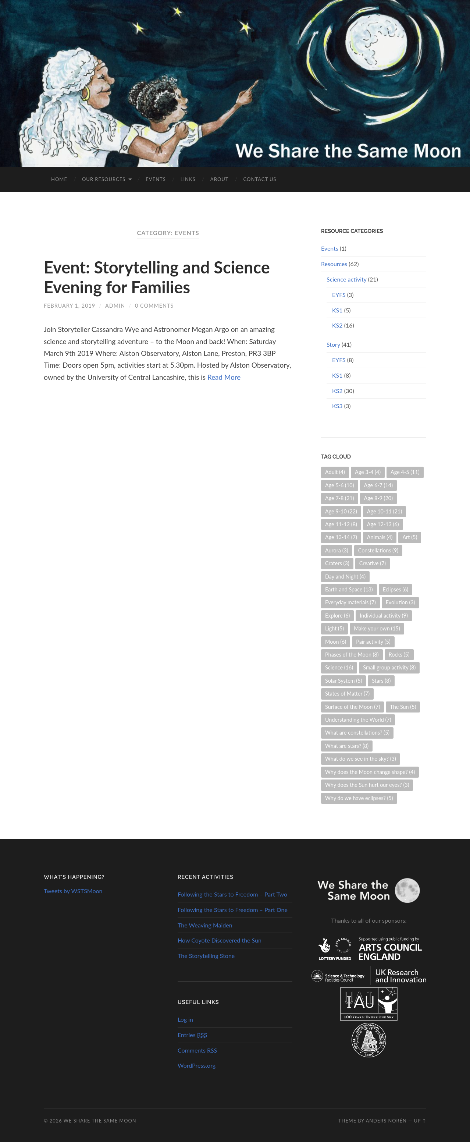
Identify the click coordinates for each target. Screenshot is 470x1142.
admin (115, 306)
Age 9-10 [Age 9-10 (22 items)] (341, 511)
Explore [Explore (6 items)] (337, 615)
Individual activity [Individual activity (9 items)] (383, 615)
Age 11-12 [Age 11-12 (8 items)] (341, 524)
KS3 (337, 405)
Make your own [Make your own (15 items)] (377, 628)
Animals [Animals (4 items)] (380, 537)
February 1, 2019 (69, 306)
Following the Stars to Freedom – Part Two (232, 894)
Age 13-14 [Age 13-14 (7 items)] (341, 537)
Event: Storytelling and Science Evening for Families (157, 277)
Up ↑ (420, 1121)
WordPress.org (197, 1065)
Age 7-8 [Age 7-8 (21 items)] (339, 498)
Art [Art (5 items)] (409, 537)
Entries (192, 1034)
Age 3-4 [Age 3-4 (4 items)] (368, 472)
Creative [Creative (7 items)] (372, 563)
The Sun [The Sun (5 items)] (403, 707)
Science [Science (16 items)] (339, 667)
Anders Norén (386, 1121)
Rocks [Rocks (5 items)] (399, 654)
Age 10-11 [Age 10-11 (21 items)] (384, 511)
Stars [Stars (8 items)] (381, 681)
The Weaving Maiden (205, 925)
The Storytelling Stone (206, 955)
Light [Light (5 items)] (334, 628)
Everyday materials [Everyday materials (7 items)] (350, 602)
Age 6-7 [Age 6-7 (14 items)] (378, 485)
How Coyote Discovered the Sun (219, 940)
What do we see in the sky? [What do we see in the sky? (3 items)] (360, 759)
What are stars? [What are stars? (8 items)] (346, 746)
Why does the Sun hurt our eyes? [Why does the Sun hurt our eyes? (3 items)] (367, 785)
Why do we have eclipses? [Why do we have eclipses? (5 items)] (359, 798)
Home (59, 179)
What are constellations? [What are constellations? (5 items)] (357, 732)
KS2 (337, 325)
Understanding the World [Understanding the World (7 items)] (358, 720)
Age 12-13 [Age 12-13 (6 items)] (383, 524)
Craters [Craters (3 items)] (337, 563)
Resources (334, 263)
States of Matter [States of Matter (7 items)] (347, 693)
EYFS (339, 294)
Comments (197, 1050)
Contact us (260, 179)
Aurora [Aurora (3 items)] (336, 550)
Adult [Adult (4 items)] (335, 472)
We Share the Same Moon (100, 1121)
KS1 (337, 310)
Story (333, 344)
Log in (185, 1019)
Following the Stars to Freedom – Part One (233, 909)
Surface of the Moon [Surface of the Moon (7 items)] (352, 707)
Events (155, 179)
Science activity (347, 279)
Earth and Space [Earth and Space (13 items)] (349, 589)
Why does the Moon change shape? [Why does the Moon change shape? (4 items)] (370, 772)
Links (188, 179)
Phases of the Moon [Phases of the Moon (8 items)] (352, 654)
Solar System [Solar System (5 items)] (343, 681)
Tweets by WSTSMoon (73, 890)
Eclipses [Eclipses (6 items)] (396, 589)
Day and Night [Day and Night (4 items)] (345, 576)
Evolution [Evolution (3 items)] (400, 602)
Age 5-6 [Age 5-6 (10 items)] (339, 485)
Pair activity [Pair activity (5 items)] (373, 642)
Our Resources (103, 179)
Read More (224, 377)
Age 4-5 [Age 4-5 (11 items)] (405, 472)
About (219, 179)
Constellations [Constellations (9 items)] (378, 550)
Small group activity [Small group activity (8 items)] (389, 667)
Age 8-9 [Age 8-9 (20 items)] (378, 498)
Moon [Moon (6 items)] (335, 642)
